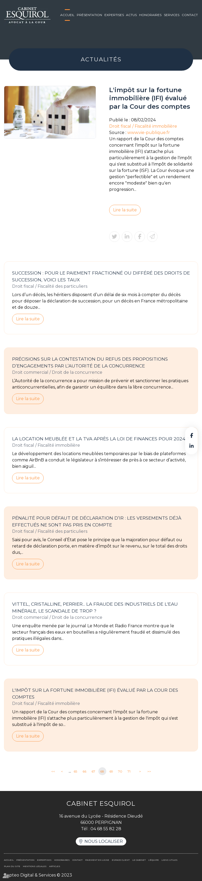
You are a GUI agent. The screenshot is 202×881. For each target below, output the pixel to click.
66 (84, 771)
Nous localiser (103, 841)
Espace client (121, 860)
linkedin (191, 446)
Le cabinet (139, 860)
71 (129, 771)
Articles (54, 866)
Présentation (89, 15)
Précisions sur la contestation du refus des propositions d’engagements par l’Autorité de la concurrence (90, 362)
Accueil (67, 15)
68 (102, 771)
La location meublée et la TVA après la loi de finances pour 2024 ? (100, 438)
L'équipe (153, 860)
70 (120, 771)
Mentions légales (35, 866)
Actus (131, 15)
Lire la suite (125, 209)
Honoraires (150, 15)
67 (93, 771)
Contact (190, 15)
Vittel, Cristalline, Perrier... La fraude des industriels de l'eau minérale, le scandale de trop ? (95, 607)
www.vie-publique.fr (148, 132)
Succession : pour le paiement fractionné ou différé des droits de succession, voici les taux (101, 276)
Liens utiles (169, 860)
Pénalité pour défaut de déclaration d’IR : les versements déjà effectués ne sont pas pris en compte (96, 521)
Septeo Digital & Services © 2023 (38, 875)
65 (75, 771)
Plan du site (12, 866)
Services (171, 15)
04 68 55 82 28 (105, 828)
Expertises (114, 15)
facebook (191, 435)
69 (111, 771)
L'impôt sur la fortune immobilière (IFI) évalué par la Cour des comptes (95, 693)
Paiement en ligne (97, 860)
